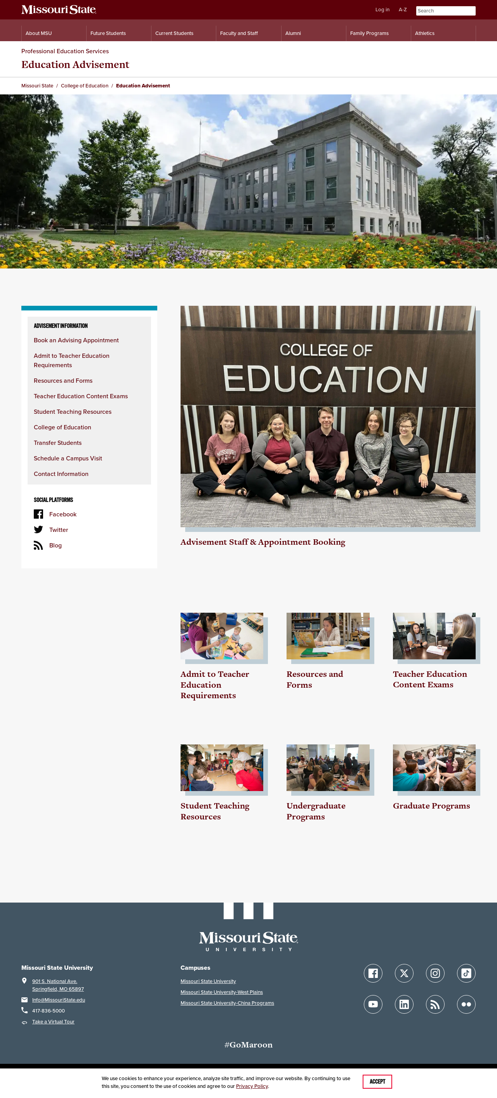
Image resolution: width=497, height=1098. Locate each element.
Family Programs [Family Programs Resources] (369, 33)
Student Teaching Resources (72, 411)
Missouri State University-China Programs (227, 1003)
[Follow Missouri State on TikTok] (466, 973)
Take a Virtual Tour (53, 1021)
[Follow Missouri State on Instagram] (435, 973)
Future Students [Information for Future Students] (108, 33)
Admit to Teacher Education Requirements (215, 684)
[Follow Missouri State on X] (404, 973)
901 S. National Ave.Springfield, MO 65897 (58, 985)
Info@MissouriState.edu (58, 1000)
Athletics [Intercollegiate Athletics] (424, 33)
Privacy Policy (252, 1086)
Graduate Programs (431, 806)
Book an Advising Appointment (76, 340)
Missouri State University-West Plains (222, 992)
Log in (382, 9)
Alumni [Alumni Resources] (293, 33)
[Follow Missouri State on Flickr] (466, 1004)
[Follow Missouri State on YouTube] (373, 1004)
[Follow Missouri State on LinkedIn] (404, 1004)
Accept (377, 1081)
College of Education (62, 427)
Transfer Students (58, 442)
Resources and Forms (63, 380)
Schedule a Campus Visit (68, 458)
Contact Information (61, 473)
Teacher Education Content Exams (81, 396)
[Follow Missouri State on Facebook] (373, 973)
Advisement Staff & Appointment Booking (263, 542)
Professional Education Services (65, 51)
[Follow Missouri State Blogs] (435, 1004)
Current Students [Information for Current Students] (174, 33)
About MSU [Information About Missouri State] (39, 33)
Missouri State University (208, 981)
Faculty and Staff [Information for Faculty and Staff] (239, 33)
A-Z (403, 9)
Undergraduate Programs (316, 811)
